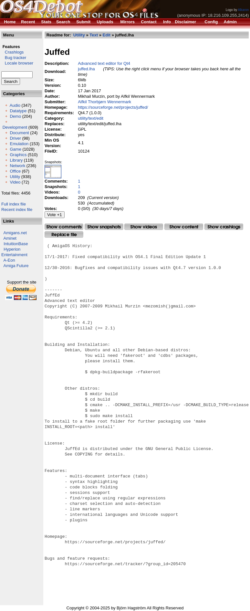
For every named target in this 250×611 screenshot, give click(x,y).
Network (17, 165)
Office (15, 171)
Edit (107, 35)
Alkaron (243, 10)
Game (15, 149)
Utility (15, 176)
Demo (15, 116)
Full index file (13, 204)
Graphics (18, 154)
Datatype (18, 110)
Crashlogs (12, 52)
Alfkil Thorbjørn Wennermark (104, 101)
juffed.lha (86, 68)
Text (93, 35)
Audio (15, 105)
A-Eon (9, 260)
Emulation (19, 143)
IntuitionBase (16, 243)
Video (15, 182)
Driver (15, 138)
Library (16, 160)
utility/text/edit (90, 118)
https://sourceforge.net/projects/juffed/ (113, 107)
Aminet (10, 238)
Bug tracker (13, 57)
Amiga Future (16, 265)
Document (19, 132)
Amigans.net (15, 232)
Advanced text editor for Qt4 (104, 63)
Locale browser (17, 63)
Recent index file (16, 209)
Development (15, 127)
